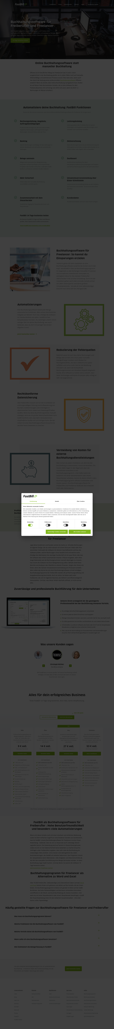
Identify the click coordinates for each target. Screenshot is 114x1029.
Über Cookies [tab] (81, 501)
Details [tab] (57, 501)
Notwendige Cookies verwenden (57, 531)
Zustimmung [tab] (33, 501)
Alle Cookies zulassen (79, 531)
